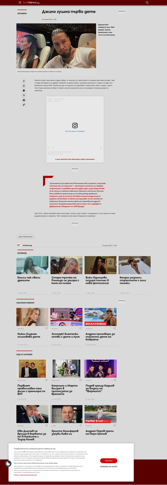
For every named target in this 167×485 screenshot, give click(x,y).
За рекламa (27, 476)
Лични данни (65, 476)
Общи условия (37, 476)
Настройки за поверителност (25, 477)
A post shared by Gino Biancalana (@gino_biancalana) (75, 159)
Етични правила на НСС (51, 476)
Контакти (19, 476)
